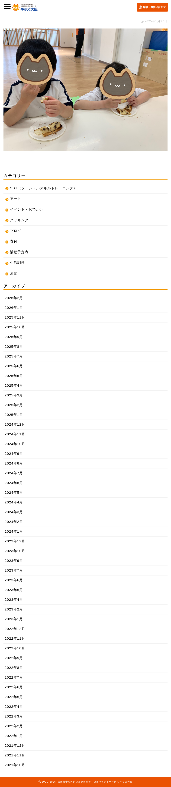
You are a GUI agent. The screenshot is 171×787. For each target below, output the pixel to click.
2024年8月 (14, 463)
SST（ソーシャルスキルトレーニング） (43, 188)
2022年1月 (14, 736)
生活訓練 (17, 263)
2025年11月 (15, 317)
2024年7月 (14, 473)
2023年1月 (14, 619)
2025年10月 (15, 327)
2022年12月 (15, 629)
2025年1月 (14, 415)
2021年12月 (15, 745)
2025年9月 (14, 337)
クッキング (19, 220)
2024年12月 (15, 424)
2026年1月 (14, 308)
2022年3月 (14, 716)
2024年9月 (14, 453)
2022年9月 (14, 658)
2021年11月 (15, 755)
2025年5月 (14, 376)
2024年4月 (14, 502)
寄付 (13, 241)
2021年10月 (15, 765)
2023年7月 (14, 570)
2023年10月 (15, 551)
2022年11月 (15, 638)
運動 (13, 273)
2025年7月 (14, 356)
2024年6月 (14, 483)
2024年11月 (15, 434)
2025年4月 (14, 385)
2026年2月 (14, 298)
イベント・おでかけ (26, 209)
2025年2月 (14, 405)
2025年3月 (14, 395)
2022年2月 (14, 726)
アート (15, 199)
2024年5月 (14, 492)
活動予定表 (19, 252)
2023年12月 (15, 541)
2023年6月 (14, 580)
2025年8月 (14, 346)
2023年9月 (14, 561)
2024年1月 (14, 531)
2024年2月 (14, 522)
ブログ (15, 231)
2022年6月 (14, 687)
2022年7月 (14, 677)
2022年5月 (14, 697)
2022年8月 (14, 668)
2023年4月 (14, 599)
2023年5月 (14, 590)
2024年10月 (15, 444)
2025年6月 (14, 366)
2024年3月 (14, 512)
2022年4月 (14, 706)
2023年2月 (14, 609)
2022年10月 (15, 648)
